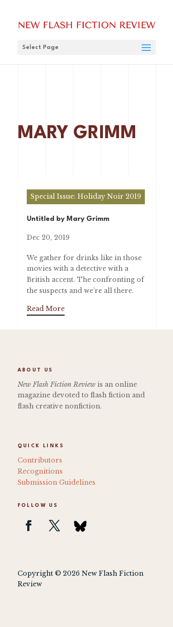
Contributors (40, 460)
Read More (46, 308)
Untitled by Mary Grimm (68, 219)
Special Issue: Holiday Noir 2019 (85, 196)
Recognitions (40, 471)
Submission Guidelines (56, 482)
